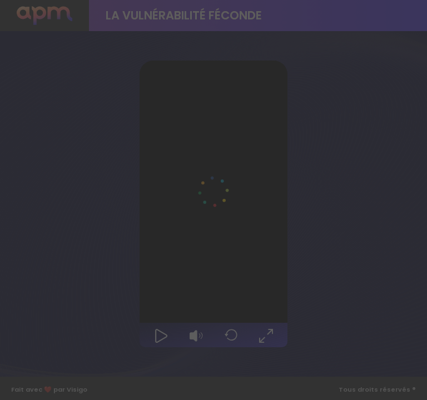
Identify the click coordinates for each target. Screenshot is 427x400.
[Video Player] (213, 192)
